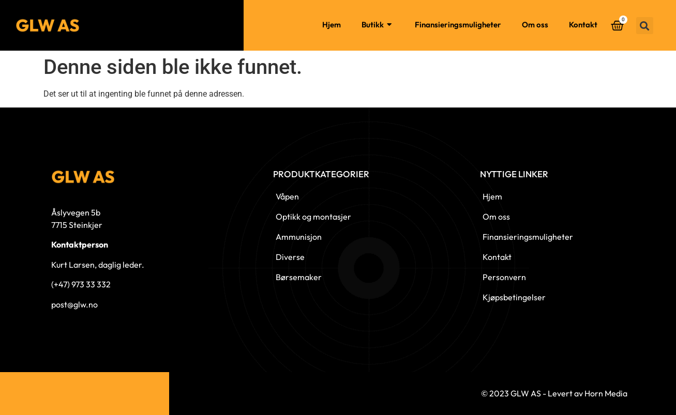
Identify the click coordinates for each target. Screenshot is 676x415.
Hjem (331, 24)
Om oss (535, 24)
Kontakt (583, 24)
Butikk (378, 25)
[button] (644, 25)
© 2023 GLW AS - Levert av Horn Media (554, 393)
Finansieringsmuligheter (458, 24)
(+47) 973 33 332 (81, 284)
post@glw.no (74, 304)
